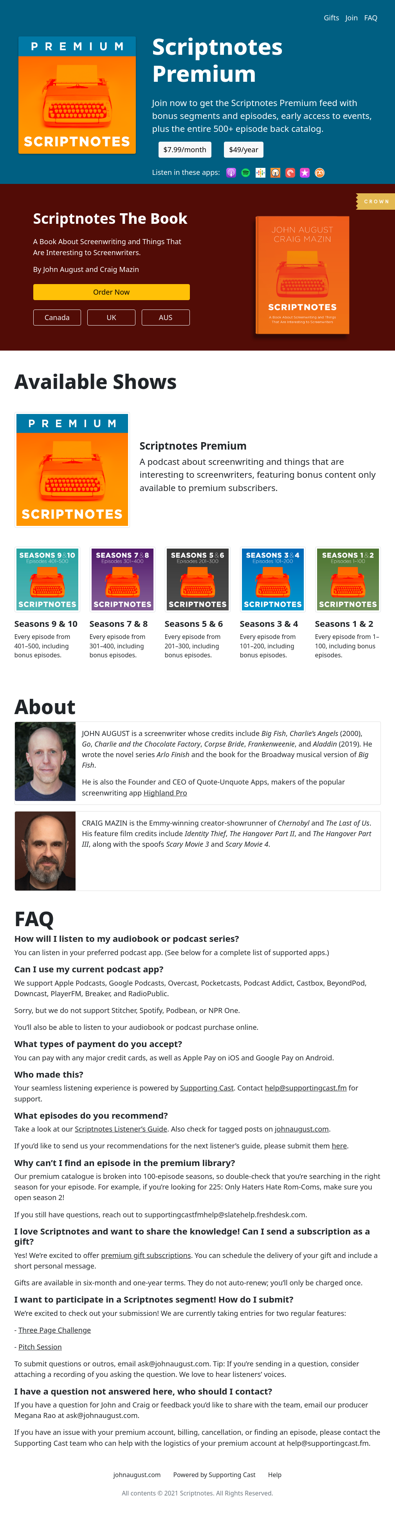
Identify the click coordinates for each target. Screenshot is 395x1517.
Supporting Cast (207, 1087)
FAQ (370, 17)
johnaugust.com (302, 1129)
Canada (57, 317)
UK (111, 317)
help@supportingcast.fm (305, 1087)
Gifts (331, 17)
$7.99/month (185, 149)
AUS (166, 317)
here (339, 1145)
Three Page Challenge (54, 1330)
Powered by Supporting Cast (214, 1474)
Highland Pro (165, 792)
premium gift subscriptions (146, 1255)
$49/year (243, 149)
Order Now (111, 292)
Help (274, 1474)
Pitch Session (40, 1346)
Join (351, 17)
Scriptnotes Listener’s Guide (121, 1129)
